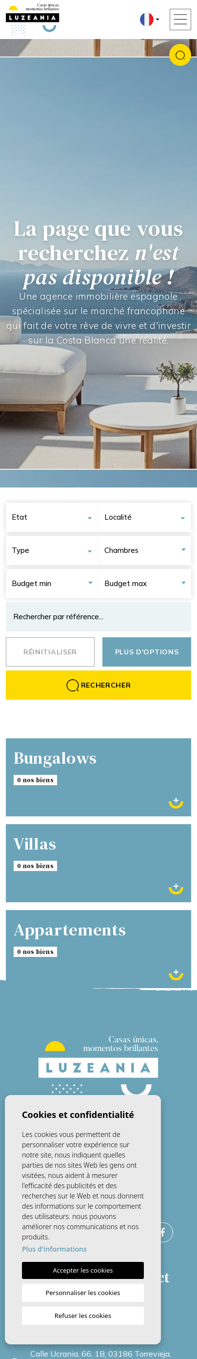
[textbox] (55, 517)
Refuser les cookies (83, 1315)
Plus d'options (147, 652)
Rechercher (98, 685)
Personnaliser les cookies (82, 1292)
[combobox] (55, 517)
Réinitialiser (50, 652)
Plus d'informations (54, 1249)
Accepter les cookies (83, 1270)
